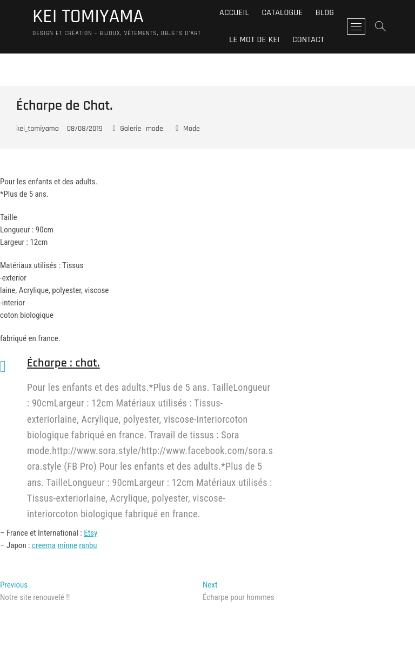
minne (67, 545)
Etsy (90, 533)
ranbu (88, 545)
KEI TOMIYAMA (88, 17)
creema (44, 545)
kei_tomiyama (37, 129)
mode (154, 129)
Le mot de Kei (254, 39)
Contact (308, 39)
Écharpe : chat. (63, 363)
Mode (191, 129)
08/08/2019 (85, 129)
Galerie (130, 129)
